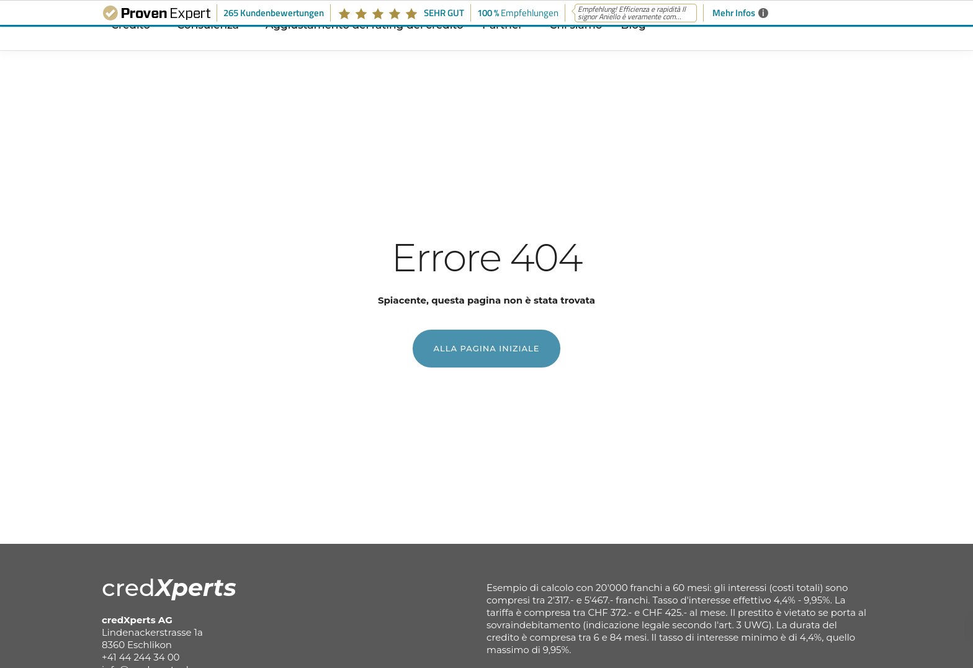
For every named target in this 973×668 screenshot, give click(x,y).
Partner (502, 51)
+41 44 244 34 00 (141, 657)
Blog (633, 51)
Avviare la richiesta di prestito (918, 336)
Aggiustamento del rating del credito (365, 51)
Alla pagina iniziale (487, 348)
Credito (130, 51)
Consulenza (208, 51)
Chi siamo (575, 51)
